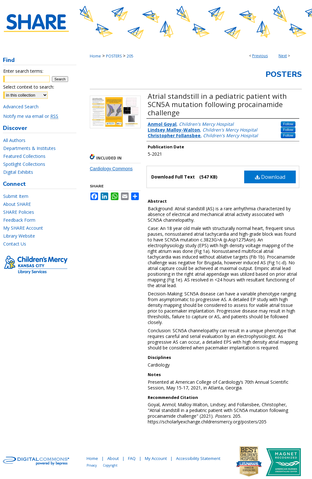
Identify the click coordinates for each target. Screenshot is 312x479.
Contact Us (14, 244)
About (113, 458)
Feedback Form (19, 220)
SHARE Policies (18, 212)
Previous (260, 55)
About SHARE (17, 204)
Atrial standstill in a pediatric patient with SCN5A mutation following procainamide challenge (217, 104)
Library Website (19, 236)
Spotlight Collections (24, 164)
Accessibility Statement (198, 458)
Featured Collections (24, 156)
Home (95, 56)
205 (130, 56)
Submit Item (15, 196)
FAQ (132, 458)
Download (270, 176)
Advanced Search (21, 107)
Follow (288, 124)
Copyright (110, 465)
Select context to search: (28, 87)
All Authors (14, 140)
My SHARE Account (23, 228)
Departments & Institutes (29, 148)
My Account (156, 458)
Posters (284, 74)
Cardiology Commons (111, 168)
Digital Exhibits (18, 172)
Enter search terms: (23, 71)
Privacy (92, 465)
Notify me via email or (30, 116)
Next (283, 55)
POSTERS (114, 56)
